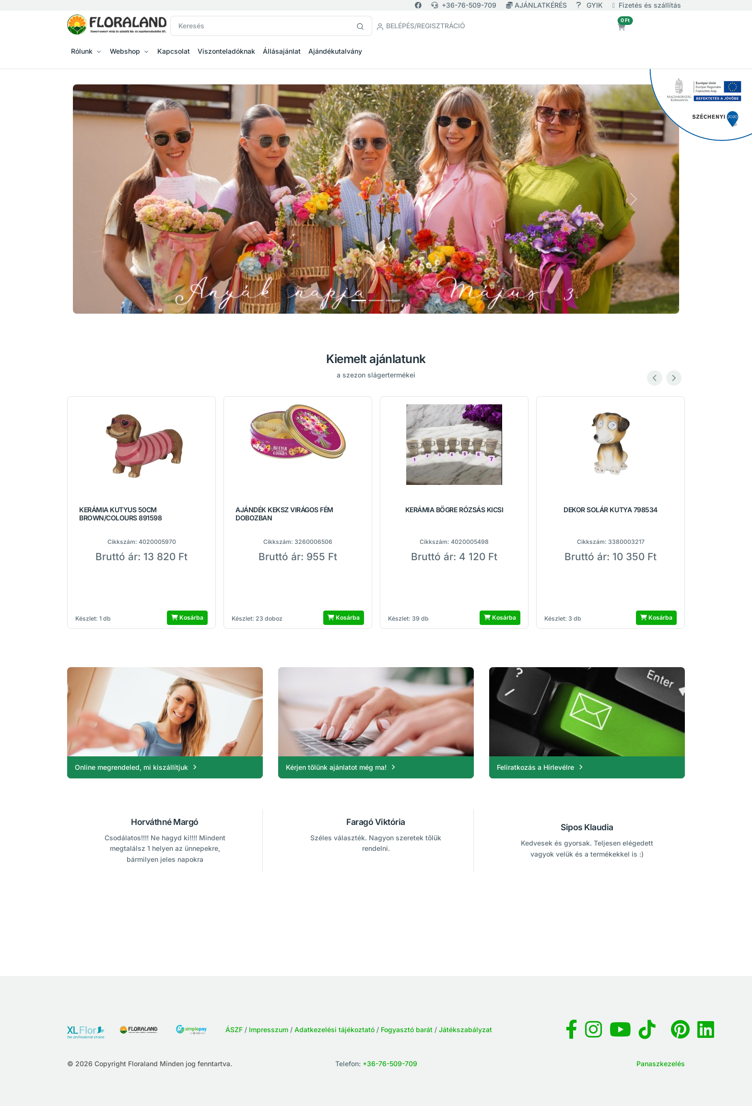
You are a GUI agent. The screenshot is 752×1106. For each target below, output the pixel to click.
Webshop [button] (125, 51)
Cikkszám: (122, 541)
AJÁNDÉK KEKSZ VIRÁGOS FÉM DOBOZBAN (284, 514)
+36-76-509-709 (463, 5)
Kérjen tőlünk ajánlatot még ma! (342, 767)
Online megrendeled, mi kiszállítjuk (137, 767)
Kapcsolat (173, 51)
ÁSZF (234, 1029)
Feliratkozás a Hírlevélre (541, 767)
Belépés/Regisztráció (420, 26)
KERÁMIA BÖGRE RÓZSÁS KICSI (454, 510)
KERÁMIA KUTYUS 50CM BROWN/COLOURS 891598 (120, 514)
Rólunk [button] (82, 51)
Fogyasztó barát (407, 1029)
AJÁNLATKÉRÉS (537, 5)
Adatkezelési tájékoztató (334, 1029)
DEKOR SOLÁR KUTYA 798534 (610, 510)
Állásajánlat (282, 51)
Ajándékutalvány (335, 51)
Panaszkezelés (660, 1063)
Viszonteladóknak (226, 51)
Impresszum (268, 1029)
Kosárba (187, 617)
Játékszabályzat (465, 1029)
